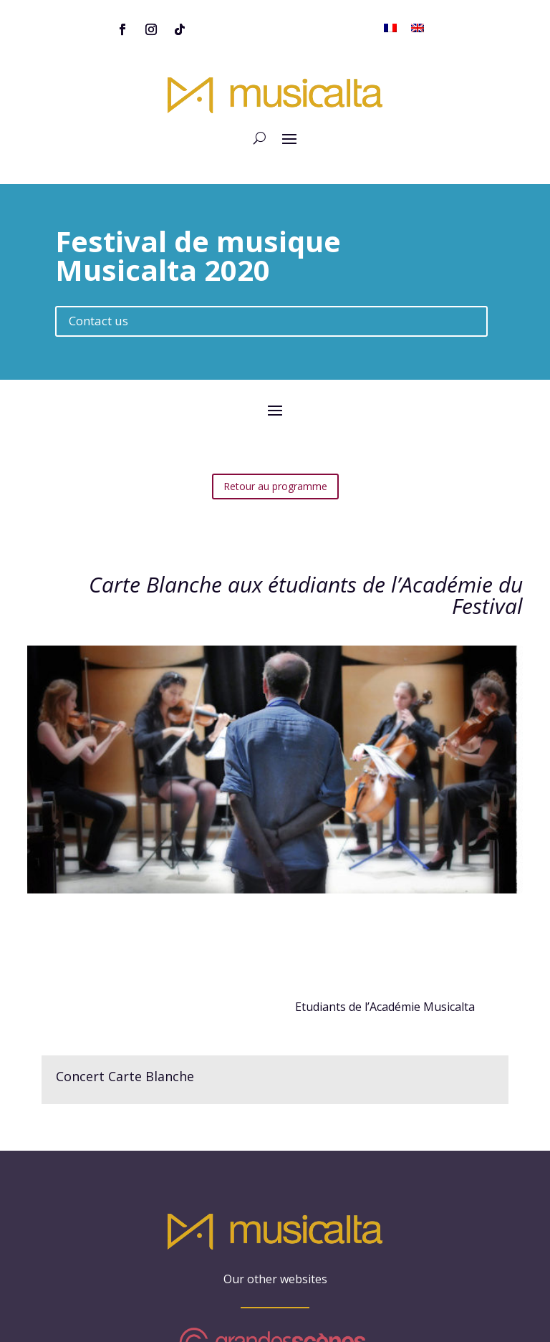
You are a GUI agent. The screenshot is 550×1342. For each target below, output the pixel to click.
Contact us (98, 288)
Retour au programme (275, 454)
